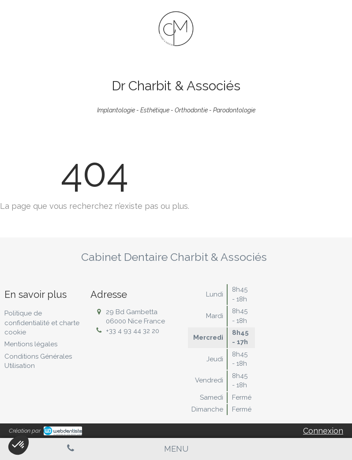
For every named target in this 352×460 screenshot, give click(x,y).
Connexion (323, 430)
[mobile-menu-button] (176, 449)
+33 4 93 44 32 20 (132, 331)
